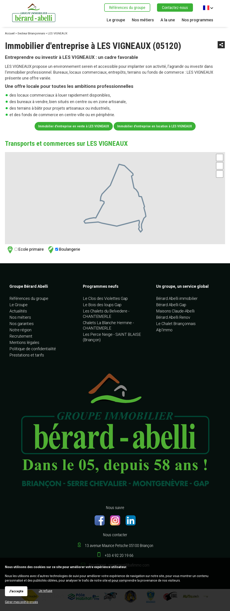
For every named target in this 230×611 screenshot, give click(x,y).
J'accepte (16, 591)
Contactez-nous (175, 7)
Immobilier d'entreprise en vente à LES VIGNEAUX (73, 126)
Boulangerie (63, 249)
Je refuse (45, 591)
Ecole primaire (25, 249)
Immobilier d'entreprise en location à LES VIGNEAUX (154, 126)
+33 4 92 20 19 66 (119, 555)
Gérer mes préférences (21, 602)
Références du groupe (127, 7)
